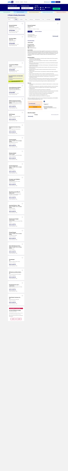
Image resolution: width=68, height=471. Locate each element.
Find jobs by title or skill (12, 5)
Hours (43, 19)
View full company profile (54, 114)
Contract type (48, 19)
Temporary (42, 9)
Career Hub (17, 1)
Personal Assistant (32, 25)
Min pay (26, 19)
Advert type (31, 19)
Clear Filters (57, 19)
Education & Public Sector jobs (48, 12)
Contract (37, 9)
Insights (21, 1)
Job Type (36, 5)
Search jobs (56, 8)
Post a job (25, 1)
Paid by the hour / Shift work (61, 12)
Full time (42, 7)
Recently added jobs (6, 12)
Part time (37, 7)
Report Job (46, 104)
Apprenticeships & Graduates (34, 12)
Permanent (47, 7)
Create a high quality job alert (16, 81)
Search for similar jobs (38, 31)
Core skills (21, 19)
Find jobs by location (25, 5)
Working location (37, 19)
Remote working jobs (20, 12)
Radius (16, 19)
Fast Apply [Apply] (29, 31)
